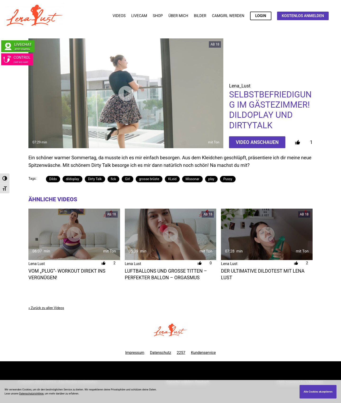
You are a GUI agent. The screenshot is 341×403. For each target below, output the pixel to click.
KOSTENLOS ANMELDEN (303, 16)
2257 (181, 352)
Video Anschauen (257, 142)
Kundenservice (203, 352)
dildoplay (72, 179)
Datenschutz (160, 352)
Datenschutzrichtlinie (31, 393)
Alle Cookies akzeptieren (318, 391)
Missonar (192, 179)
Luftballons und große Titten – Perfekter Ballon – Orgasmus (166, 274)
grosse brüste (149, 179)
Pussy (227, 179)
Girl (127, 179)
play (211, 179)
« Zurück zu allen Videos (46, 308)
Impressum (134, 352)
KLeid (172, 179)
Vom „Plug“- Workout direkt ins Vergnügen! (66, 274)
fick (113, 179)
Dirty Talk (95, 179)
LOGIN (260, 16)
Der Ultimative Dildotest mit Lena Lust (262, 274)
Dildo (53, 179)
